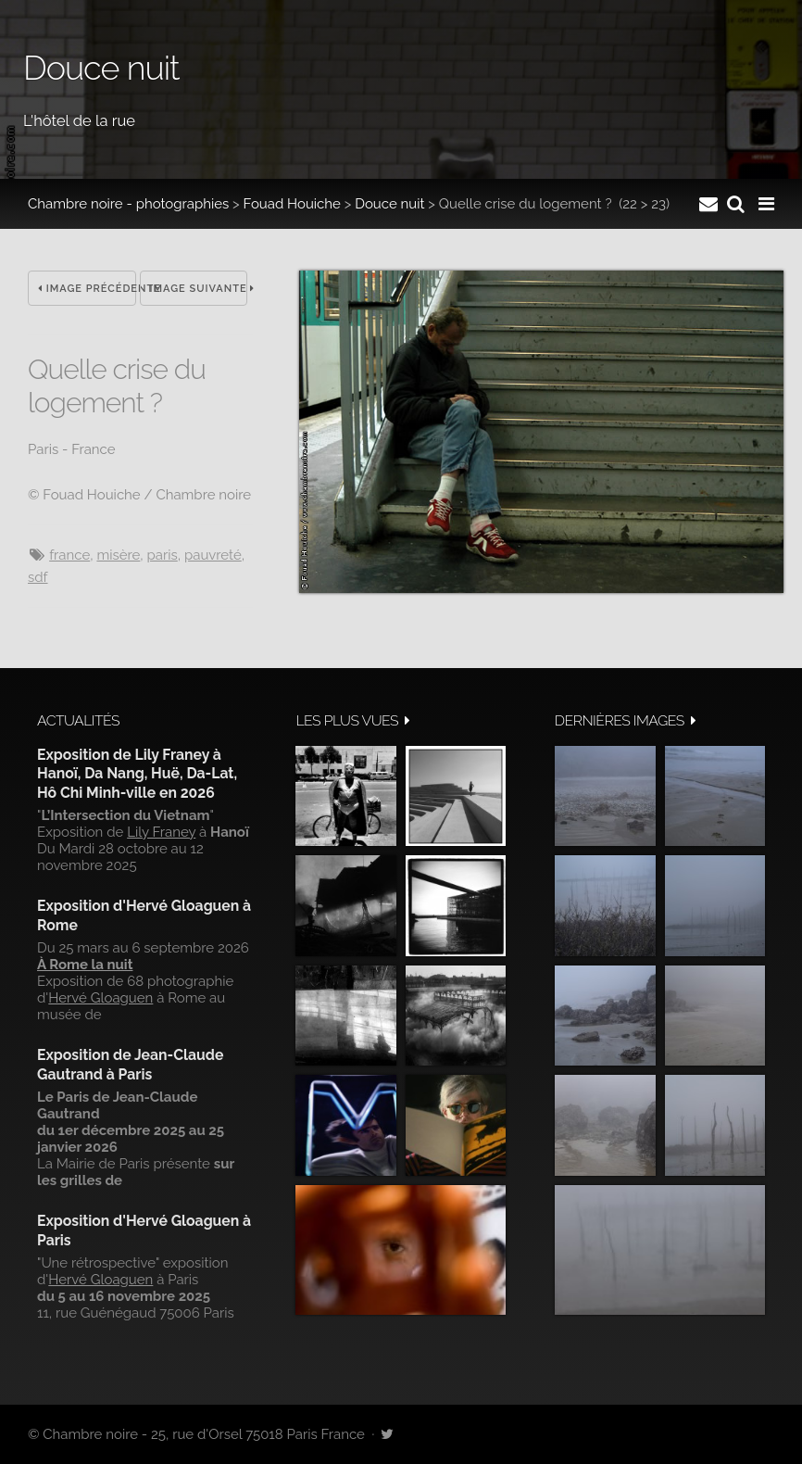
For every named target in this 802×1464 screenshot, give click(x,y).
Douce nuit (389, 204)
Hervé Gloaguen (100, 998)
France (69, 555)
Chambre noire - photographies (128, 204)
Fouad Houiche (292, 204)
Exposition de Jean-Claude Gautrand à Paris (130, 1064)
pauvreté (213, 555)
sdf (38, 577)
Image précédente (87, 289)
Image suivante (199, 289)
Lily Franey (161, 832)
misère (118, 555)
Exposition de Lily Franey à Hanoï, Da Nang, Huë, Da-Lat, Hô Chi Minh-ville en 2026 (137, 773)
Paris (162, 555)
